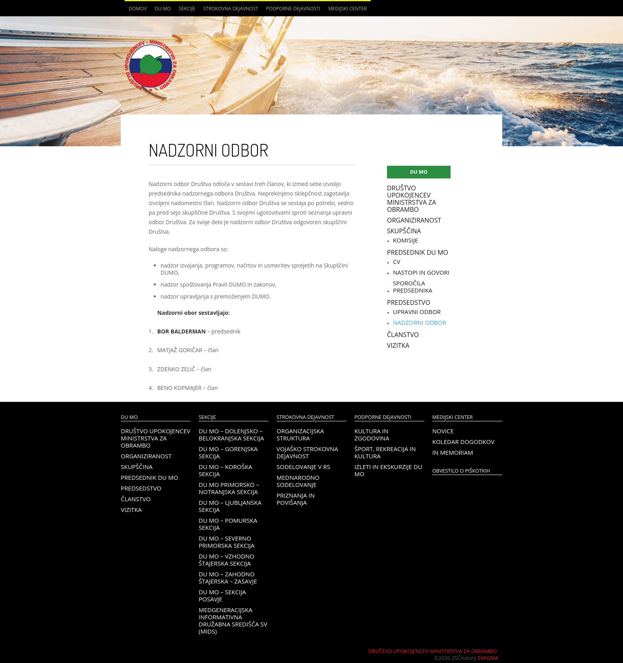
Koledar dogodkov (463, 441)
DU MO (163, 8)
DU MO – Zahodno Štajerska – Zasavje (228, 577)
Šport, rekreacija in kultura (385, 452)
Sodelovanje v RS (303, 466)
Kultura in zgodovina (371, 434)
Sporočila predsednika (412, 286)
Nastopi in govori (421, 272)
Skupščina (404, 231)
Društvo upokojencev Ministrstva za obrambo (411, 198)
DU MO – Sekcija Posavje (222, 595)
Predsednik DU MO (417, 252)
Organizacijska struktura (300, 434)
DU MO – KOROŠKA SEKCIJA (225, 470)
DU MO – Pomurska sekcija (228, 524)
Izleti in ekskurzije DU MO (388, 470)
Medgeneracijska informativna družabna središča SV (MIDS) (233, 620)
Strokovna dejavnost (230, 8)
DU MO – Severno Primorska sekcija (227, 542)
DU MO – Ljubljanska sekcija (230, 506)
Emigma (488, 657)
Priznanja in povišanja (296, 499)
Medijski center (347, 8)
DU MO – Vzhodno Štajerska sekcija (226, 559)
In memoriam (452, 452)
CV (396, 261)
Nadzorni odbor (419, 322)
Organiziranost (414, 220)
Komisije (405, 240)
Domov (138, 8)
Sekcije (187, 8)
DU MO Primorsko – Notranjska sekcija (229, 488)
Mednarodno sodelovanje (298, 481)
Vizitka (398, 345)
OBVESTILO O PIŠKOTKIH (461, 470)
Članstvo (403, 334)
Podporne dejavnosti (293, 8)
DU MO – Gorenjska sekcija (228, 452)
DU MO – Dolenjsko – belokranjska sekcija (231, 434)
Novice (443, 430)
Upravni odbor (417, 311)
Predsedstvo (408, 302)
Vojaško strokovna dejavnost (307, 452)
